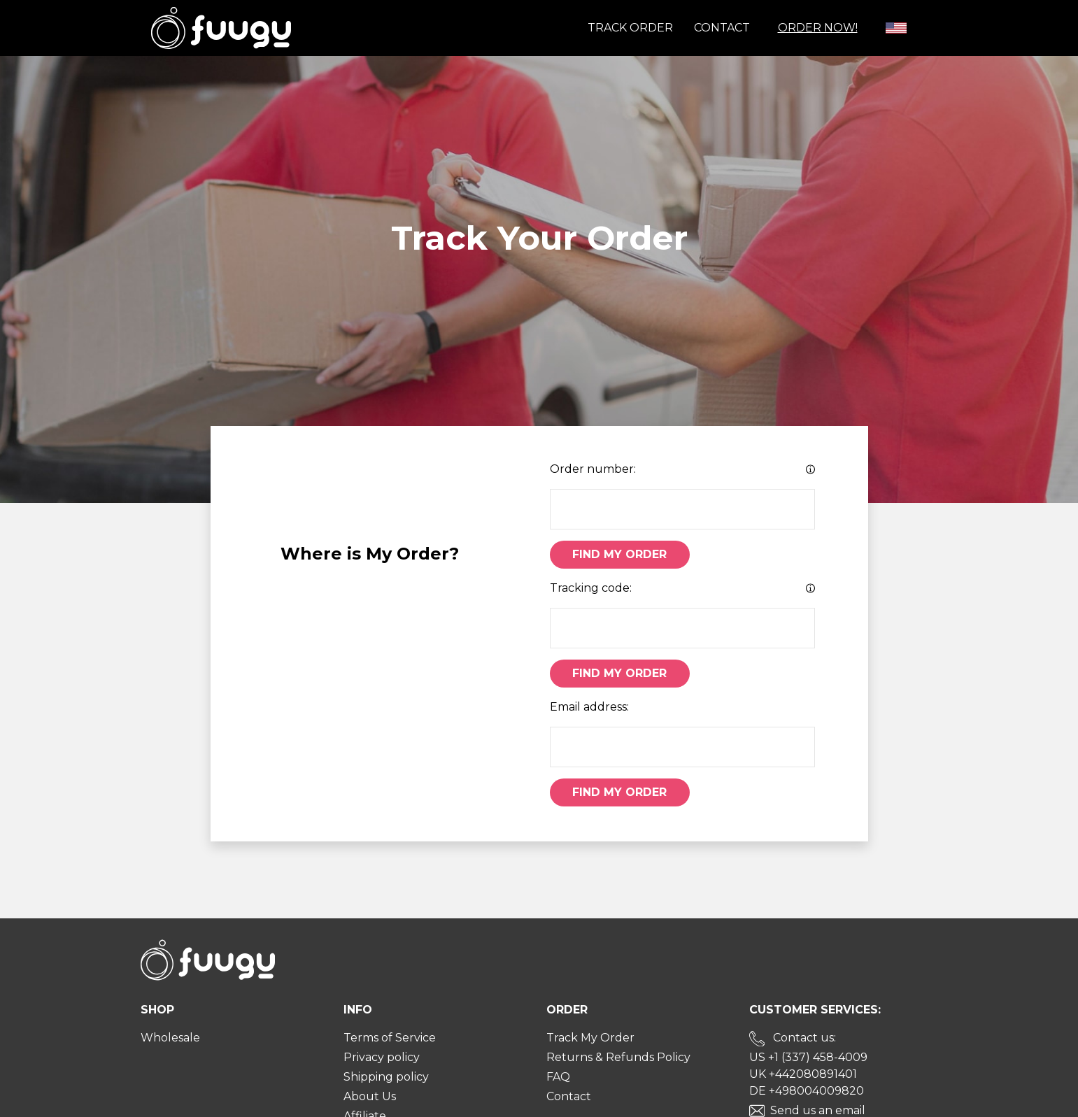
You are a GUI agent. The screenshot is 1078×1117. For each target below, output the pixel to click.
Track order (630, 27)
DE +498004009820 (806, 1090)
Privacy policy (381, 1057)
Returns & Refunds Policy (618, 1057)
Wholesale (170, 1037)
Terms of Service (389, 1037)
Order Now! (818, 27)
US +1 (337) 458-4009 (808, 1057)
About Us (369, 1096)
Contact (722, 27)
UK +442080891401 (803, 1074)
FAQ (558, 1076)
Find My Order (619, 554)
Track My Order (590, 1037)
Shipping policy (386, 1076)
